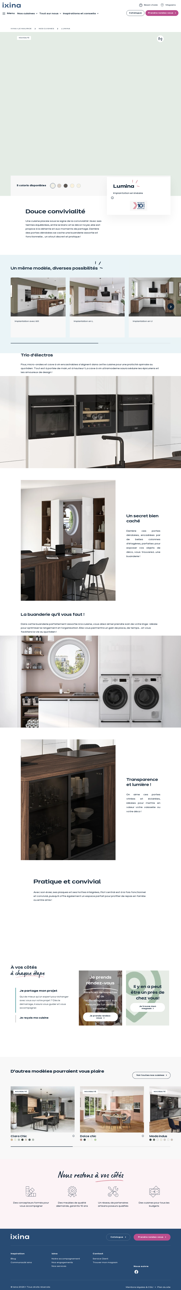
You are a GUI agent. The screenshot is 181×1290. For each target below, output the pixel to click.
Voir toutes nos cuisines (150, 1075)
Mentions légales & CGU (139, 1287)
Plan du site (164, 1287)
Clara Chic (19, 1136)
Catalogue (135, 13)
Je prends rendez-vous (100, 1017)
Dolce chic (88, 1136)
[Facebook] (136, 1272)
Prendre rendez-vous (161, 13)
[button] (170, 306)
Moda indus (158, 1136)
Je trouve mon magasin (147, 1007)
